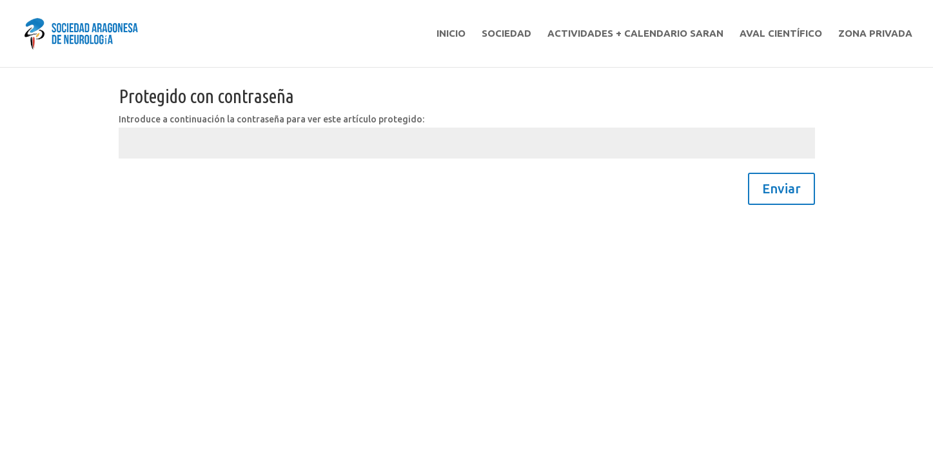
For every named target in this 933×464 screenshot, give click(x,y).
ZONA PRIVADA (875, 34)
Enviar (781, 188)
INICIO (451, 34)
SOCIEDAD (506, 34)
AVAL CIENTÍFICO (781, 34)
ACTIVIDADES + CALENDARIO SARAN (635, 34)
